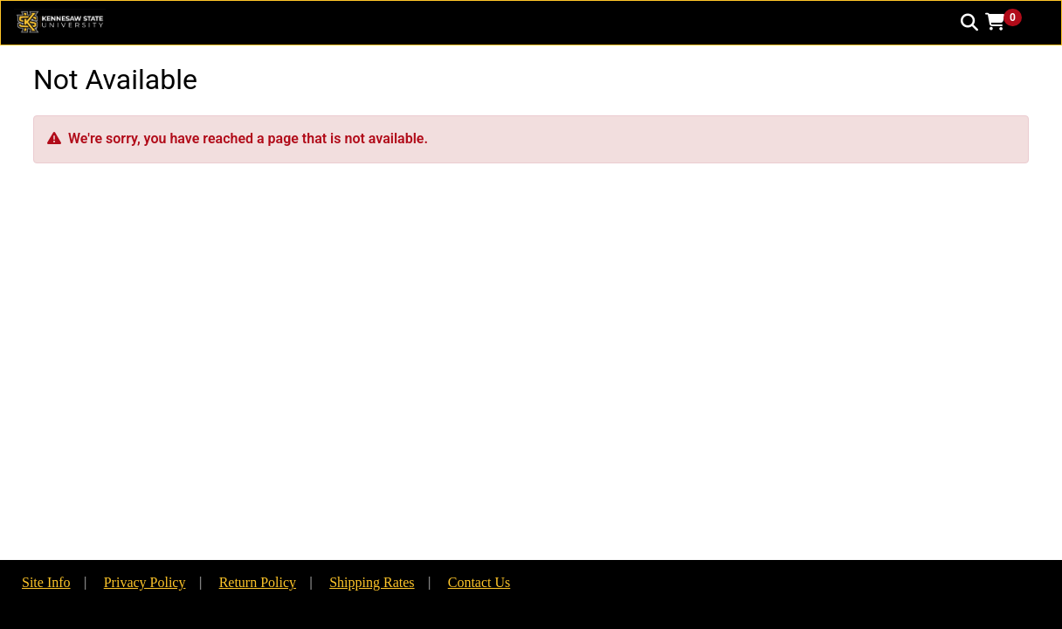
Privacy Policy (145, 582)
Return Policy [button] (257, 582)
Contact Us (479, 582)
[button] (1009, 21)
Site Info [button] (46, 582)
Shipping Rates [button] (371, 582)
